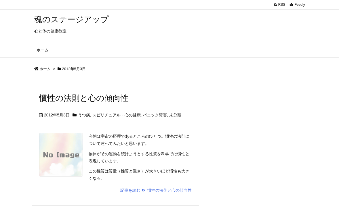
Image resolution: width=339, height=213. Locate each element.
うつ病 (84, 115)
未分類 (175, 115)
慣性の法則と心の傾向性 (84, 98)
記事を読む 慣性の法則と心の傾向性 (156, 190)
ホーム (45, 69)
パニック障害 (155, 115)
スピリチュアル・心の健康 (116, 115)
